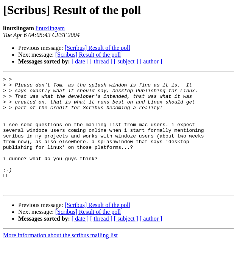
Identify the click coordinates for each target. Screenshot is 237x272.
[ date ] (80, 61)
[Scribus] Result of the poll (97, 48)
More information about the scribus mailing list (60, 258)
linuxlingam (50, 28)
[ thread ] (101, 61)
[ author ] (151, 61)
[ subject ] (126, 61)
